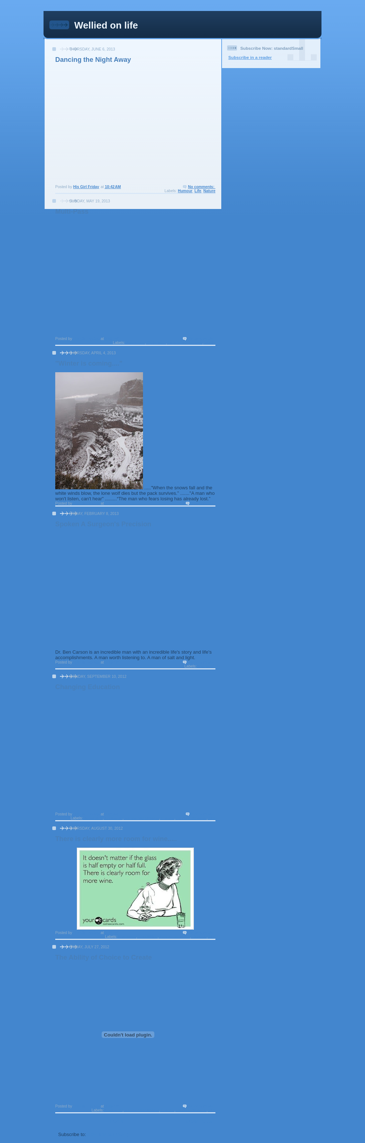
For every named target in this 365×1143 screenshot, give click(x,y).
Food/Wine (148, 937)
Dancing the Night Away (93, 59)
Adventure (135, 343)
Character (206, 666)
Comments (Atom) (108, 1134)
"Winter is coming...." (89, 363)
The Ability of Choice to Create (103, 957)
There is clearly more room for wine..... (116, 839)
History (167, 818)
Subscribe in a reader (250, 57)
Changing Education (87, 687)
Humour (185, 191)
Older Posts (199, 1121)
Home (116, 1121)
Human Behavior (191, 818)
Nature (209, 191)
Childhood (156, 343)
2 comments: (203, 814)
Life (198, 191)
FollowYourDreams (185, 343)
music (209, 343)
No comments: (201, 187)
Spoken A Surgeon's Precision (103, 524)
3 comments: (203, 503)
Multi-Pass (72, 211)
